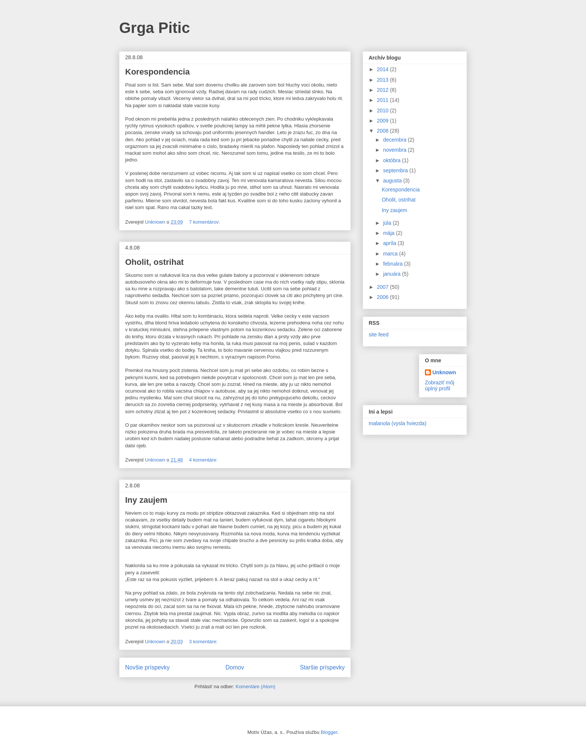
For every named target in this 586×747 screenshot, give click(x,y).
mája (389, 233)
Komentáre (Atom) (255, 686)
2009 (383, 121)
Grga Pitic (154, 27)
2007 (383, 287)
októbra (392, 160)
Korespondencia (157, 71)
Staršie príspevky (322, 667)
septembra (396, 170)
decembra (395, 140)
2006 (383, 297)
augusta (393, 181)
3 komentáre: (204, 641)
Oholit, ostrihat (154, 262)
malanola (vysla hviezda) (397, 423)
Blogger (329, 732)
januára (392, 274)
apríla (390, 243)
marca (391, 254)
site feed (379, 335)
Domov (235, 667)
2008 (383, 131)
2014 (383, 69)
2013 (383, 80)
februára (393, 264)
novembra (395, 150)
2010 (383, 111)
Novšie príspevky (147, 667)
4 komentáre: (204, 460)
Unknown (444, 372)
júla (388, 223)
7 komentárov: (205, 222)
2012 (383, 90)
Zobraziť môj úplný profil (439, 385)
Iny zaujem (146, 500)
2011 (383, 100)
